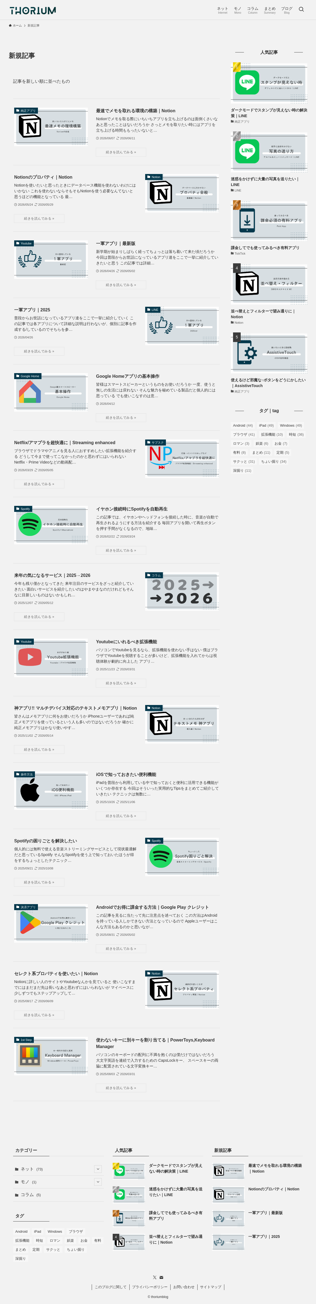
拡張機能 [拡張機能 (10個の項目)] (272, 434)
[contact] (161, 1277)
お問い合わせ (184, 1287)
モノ (61, 1182)
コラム (31, 1194)
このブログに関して (111, 1287)
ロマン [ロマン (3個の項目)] (241, 443)
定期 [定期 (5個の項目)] (282, 452)
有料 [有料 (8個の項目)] (239, 452)
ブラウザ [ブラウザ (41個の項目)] (244, 434)
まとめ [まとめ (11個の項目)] (261, 452)
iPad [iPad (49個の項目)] (266, 425)
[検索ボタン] (301, 10)
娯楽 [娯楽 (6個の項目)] (262, 443)
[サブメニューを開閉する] (98, 1169)
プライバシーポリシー (150, 1287)
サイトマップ (210, 1287)
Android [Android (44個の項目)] (243, 425)
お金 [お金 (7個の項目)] (281, 443)
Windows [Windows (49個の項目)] (291, 425)
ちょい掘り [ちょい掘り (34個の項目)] (274, 461)
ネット (61, 1169)
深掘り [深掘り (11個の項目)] (242, 470)
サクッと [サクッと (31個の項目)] (244, 461)
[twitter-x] (154, 1277)
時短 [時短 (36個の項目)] (296, 434)
